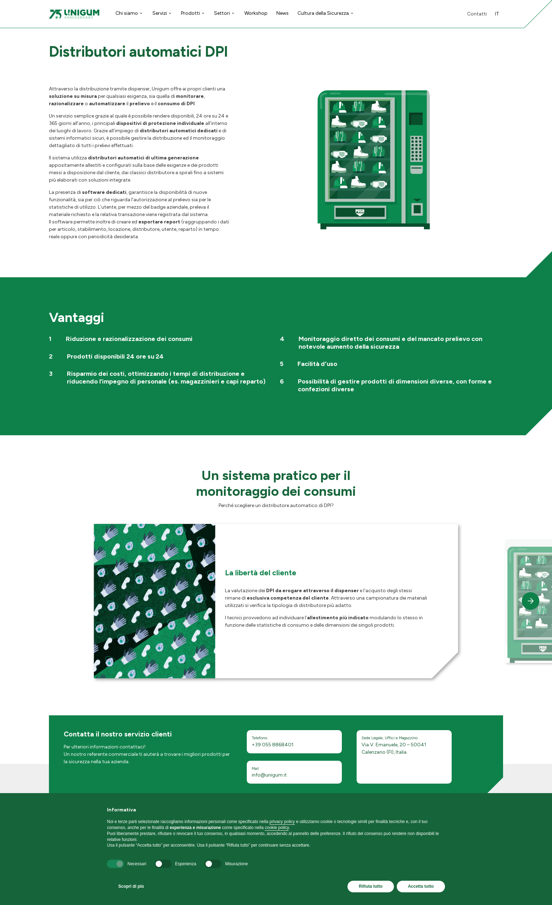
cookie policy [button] (277, 827)
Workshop (256, 13)
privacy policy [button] (282, 821)
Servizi (159, 13)
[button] (530, 601)
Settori (222, 13)
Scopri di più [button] (131, 886)
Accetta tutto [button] (421, 886)
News (282, 13)
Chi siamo (126, 13)
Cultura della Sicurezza (323, 13)
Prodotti (190, 13)
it (497, 14)
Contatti (477, 14)
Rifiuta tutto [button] (370, 886)
